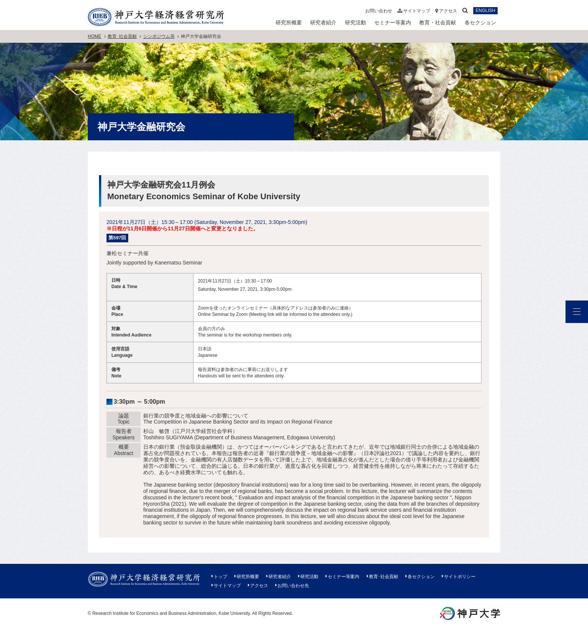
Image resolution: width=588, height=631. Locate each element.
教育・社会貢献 (437, 23)
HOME (94, 36)
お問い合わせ (378, 11)
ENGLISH (485, 11)
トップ (220, 576)
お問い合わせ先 (293, 585)
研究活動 (355, 23)
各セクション (480, 23)
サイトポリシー (460, 576)
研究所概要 (289, 23)
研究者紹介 (323, 23)
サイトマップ (414, 11)
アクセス (446, 11)
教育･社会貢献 (122, 36)
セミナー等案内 (392, 23)
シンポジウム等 (159, 36)
